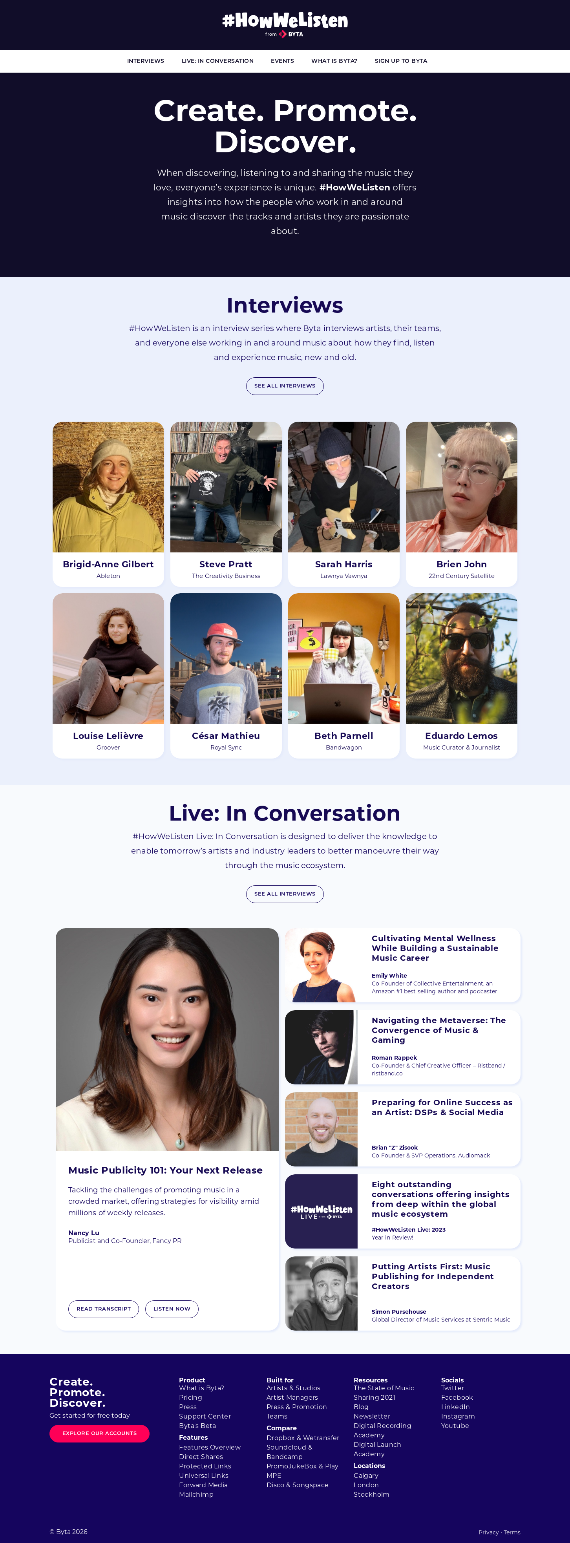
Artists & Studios (294, 1389)
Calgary (366, 1476)
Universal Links (203, 1476)
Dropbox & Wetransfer (303, 1438)
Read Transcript (104, 1309)
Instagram (458, 1417)
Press (188, 1407)
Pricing (190, 1398)
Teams (277, 1417)
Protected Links (205, 1467)
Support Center (205, 1417)
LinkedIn (455, 1407)
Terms (512, 1533)
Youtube (455, 1426)
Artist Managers (292, 1398)
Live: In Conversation (218, 61)
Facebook (457, 1398)
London (366, 1486)
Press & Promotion (297, 1407)
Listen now (171, 1309)
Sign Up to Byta (401, 61)
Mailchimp (196, 1495)
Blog (361, 1407)
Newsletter (372, 1417)
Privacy (489, 1533)
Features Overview (210, 1448)
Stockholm (372, 1495)
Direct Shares (201, 1457)
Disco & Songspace (298, 1486)
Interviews (145, 61)
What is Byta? (334, 61)
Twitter (452, 1389)
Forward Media (203, 1486)
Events (282, 61)
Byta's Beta (197, 1426)
